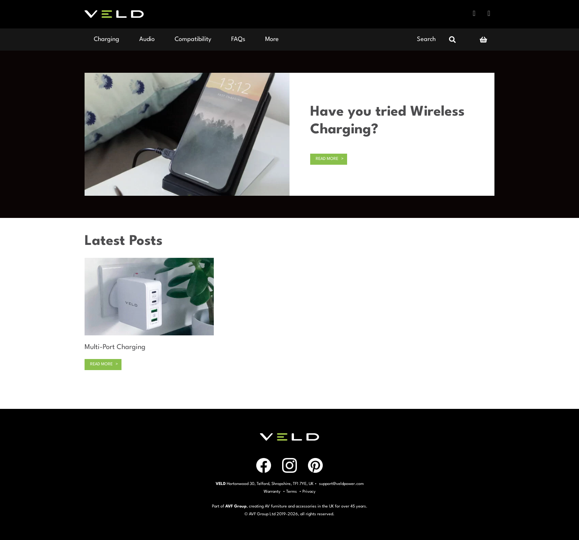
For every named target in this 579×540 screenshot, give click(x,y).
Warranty (272, 492)
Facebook (474, 13)
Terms (291, 492)
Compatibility (193, 39)
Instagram (488, 13)
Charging (106, 39)
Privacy (309, 492)
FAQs (238, 39)
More (272, 39)
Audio (147, 39)
